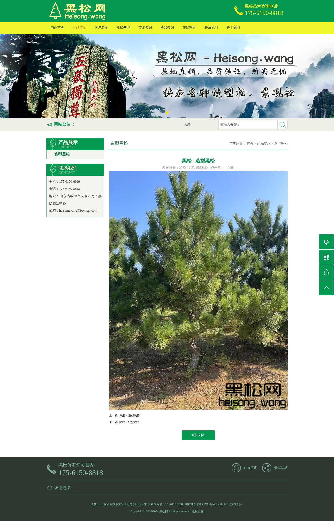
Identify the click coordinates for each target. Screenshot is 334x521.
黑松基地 (123, 27)
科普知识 (167, 27)
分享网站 (281, 468)
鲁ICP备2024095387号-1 (213, 504)
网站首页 (57, 27)
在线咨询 (250, 468)
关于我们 (233, 27)
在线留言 (189, 27)
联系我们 (211, 27)
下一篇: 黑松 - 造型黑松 (124, 422)
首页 (250, 143)
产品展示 (79, 27)
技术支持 (236, 504)
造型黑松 (62, 154)
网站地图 (190, 504)
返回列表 (198, 435)
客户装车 (101, 27)
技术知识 (145, 27)
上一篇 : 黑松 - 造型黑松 (124, 415)
